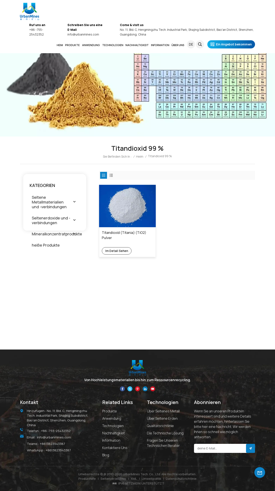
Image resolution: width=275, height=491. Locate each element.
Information (111, 440)
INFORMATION (160, 45)
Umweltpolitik (151, 479)
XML (134, 479)
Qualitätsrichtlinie (160, 425)
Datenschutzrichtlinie (181, 479)
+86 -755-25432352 (56, 430)
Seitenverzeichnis (113, 479)
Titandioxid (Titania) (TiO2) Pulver (119, 230)
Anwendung (111, 418)
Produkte (109, 411)
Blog (105, 455)
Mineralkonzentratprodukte (57, 233)
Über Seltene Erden (162, 418)
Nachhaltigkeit (113, 433)
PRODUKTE (72, 45)
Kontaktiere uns (114, 447)
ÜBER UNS (177, 45)
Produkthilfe (87, 479)
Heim (60, 45)
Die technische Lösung (165, 433)
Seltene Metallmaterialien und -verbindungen (49, 202)
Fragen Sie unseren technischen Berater (163, 443)
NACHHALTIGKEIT (137, 45)
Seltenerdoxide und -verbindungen (51, 220)
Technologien (112, 45)
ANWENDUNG (91, 45)
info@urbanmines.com (83, 34)
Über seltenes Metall (163, 411)
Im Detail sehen (116, 245)
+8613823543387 (52, 443)
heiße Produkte (46, 245)
